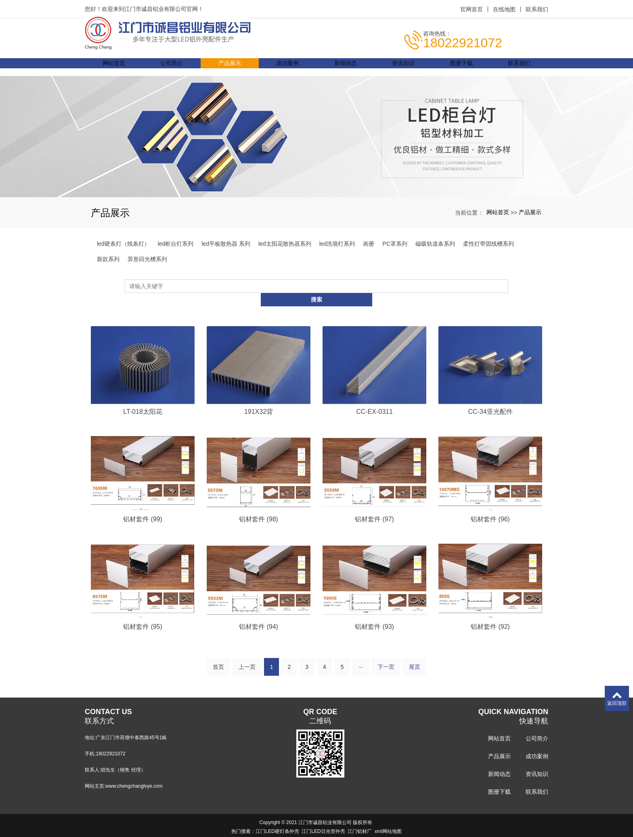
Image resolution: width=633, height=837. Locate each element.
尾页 (414, 655)
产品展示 (229, 67)
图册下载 (461, 67)
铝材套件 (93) (374, 614)
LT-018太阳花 (142, 398)
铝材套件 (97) (374, 506)
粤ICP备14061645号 (316, 828)
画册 (368, 243)
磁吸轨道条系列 (435, 243)
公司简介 (171, 67)
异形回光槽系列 (147, 259)
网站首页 (114, 67)
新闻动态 (345, 67)
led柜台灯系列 (176, 243)
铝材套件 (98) (258, 506)
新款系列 (108, 259)
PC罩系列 (394, 243)
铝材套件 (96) (490, 506)
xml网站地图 (388, 819)
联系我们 (537, 9)
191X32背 (258, 398)
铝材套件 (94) (258, 614)
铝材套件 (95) (142, 614)
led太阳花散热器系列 (284, 243)
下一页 (385, 655)
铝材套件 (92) (490, 614)
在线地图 (504, 9)
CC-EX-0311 (374, 398)
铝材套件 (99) (142, 506)
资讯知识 (403, 67)
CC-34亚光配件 (490, 398)
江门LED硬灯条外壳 (277, 819)
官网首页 (471, 9)
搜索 (508, 286)
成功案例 (287, 67)
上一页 (247, 655)
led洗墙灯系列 (337, 243)
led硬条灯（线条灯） (123, 243)
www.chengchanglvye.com (133, 774)
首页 (218, 655)
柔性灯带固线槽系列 (488, 243)
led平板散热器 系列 (225, 243)
